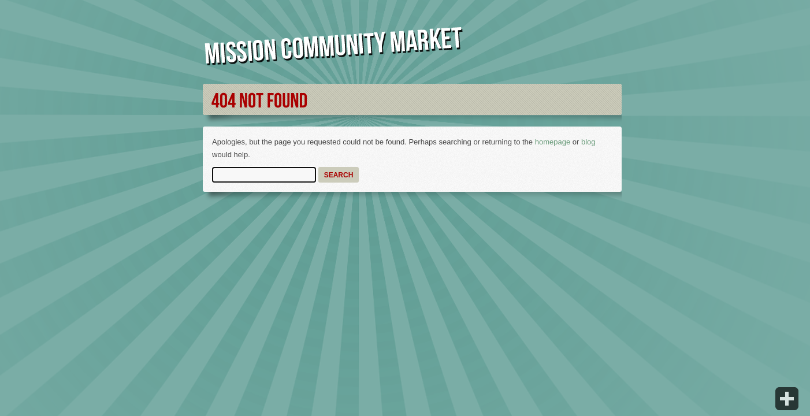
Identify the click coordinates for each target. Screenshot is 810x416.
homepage (552, 142)
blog (588, 142)
